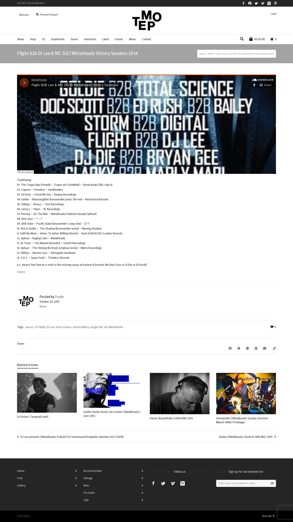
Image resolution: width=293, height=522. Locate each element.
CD (43, 39)
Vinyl (33, 39)
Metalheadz (116, 327)
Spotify (250, 3)
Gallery (21, 485)
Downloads (58, 39)
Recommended (92, 471)
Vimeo (262, 3)
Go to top (268, 516)
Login (274, 13)
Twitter (256, 3)
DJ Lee (50, 327)
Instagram (269, 3)
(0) (257, 39)
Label (105, 39)
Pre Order (89, 492)
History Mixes (81, 327)
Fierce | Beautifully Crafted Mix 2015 (171, 418)
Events (119, 39)
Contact (146, 39)
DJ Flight (40, 327)
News (20, 39)
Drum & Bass (63, 327)
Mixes (132, 39)
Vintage (88, 478)
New (86, 485)
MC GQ (103, 327)
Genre (74, 39)
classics (29, 327)
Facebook (243, 3)
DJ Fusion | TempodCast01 (32, 416)
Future (21, 471)
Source (21, 271)
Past (20, 478)
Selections (90, 39)
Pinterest (275, 3)
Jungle (94, 327)
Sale (86, 500)
